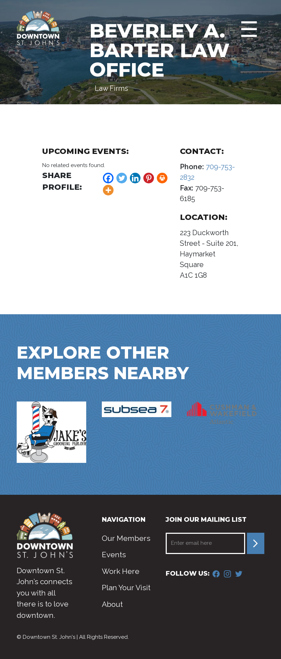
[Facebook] (108, 178)
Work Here (120, 571)
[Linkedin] (135, 178)
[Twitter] (122, 178)
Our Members (126, 538)
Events (114, 554)
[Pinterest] (149, 178)
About (112, 604)
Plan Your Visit (126, 587)
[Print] (162, 178)
